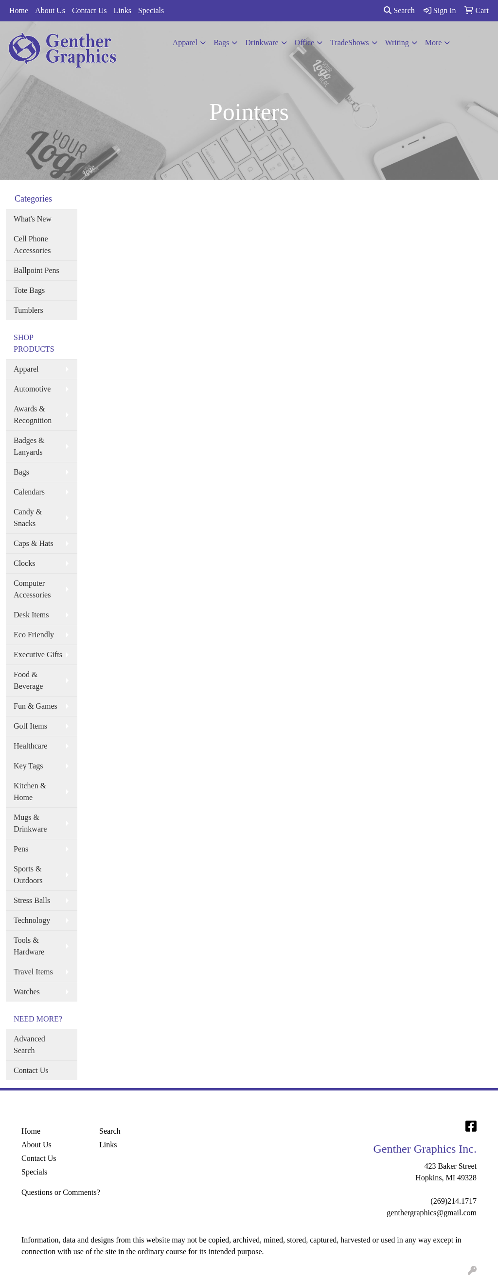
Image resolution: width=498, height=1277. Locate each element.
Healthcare (30, 746)
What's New (33, 219)
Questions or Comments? (60, 1192)
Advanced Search (29, 1045)
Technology (32, 920)
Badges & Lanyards (29, 446)
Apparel (185, 42)
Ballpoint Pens (36, 270)
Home (18, 10)
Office (305, 42)
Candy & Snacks (28, 518)
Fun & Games (35, 706)
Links (122, 10)
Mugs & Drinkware (30, 823)
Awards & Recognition (33, 415)
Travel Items (33, 972)
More (433, 42)
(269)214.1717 (453, 1201)
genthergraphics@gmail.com (432, 1213)
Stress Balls (32, 900)
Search (399, 10)
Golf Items (30, 726)
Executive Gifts (38, 654)
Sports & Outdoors (28, 875)
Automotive (32, 389)
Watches (27, 992)
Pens (21, 849)
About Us (50, 10)
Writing (397, 42)
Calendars (29, 492)
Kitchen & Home (30, 791)
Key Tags (28, 766)
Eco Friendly (34, 634)
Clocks (24, 563)
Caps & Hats (33, 543)
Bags (221, 42)
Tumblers (28, 310)
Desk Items (31, 615)
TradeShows (349, 42)
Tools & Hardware (29, 946)
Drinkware (261, 42)
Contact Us (89, 10)
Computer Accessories (32, 589)
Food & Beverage (28, 680)
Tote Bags (29, 290)
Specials (151, 10)
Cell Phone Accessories (32, 245)
